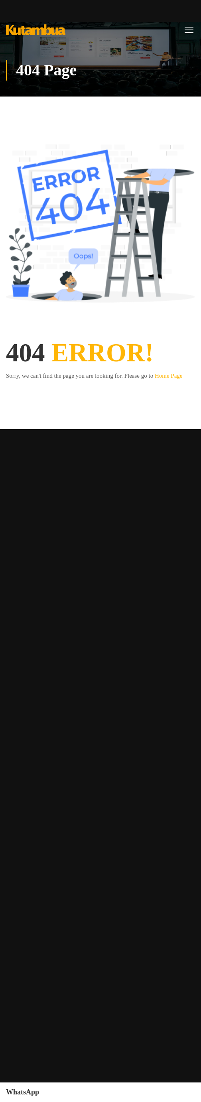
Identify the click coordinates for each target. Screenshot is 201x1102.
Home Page (169, 376)
